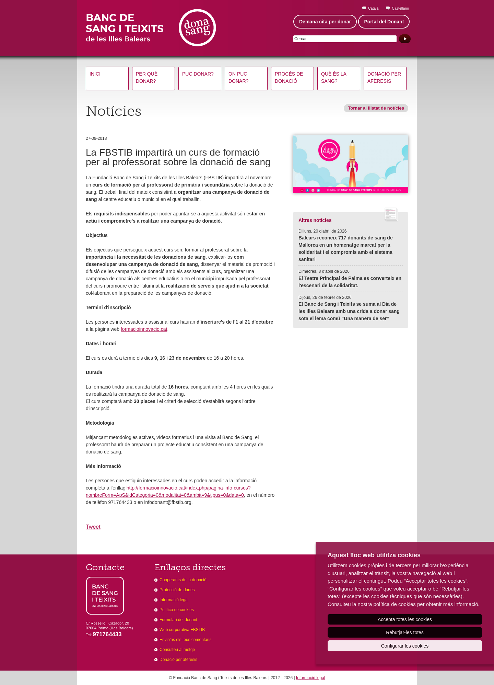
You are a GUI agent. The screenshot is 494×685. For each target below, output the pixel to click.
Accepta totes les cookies (405, 619)
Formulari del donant (178, 619)
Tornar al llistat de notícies (376, 108)
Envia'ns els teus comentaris (186, 639)
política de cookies (394, 604)
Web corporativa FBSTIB (182, 629)
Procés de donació (289, 77)
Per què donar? (146, 77)
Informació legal (174, 599)
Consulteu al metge (177, 649)
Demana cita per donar (325, 21)
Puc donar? (198, 74)
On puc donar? (238, 77)
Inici (95, 74)
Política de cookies (177, 609)
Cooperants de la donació (183, 579)
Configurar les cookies (405, 646)
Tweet (93, 527)
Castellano (400, 8)
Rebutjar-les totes (405, 632)
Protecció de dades (177, 589)
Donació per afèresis (384, 77)
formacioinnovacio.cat (144, 329)
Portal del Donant (384, 21)
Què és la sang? (333, 77)
